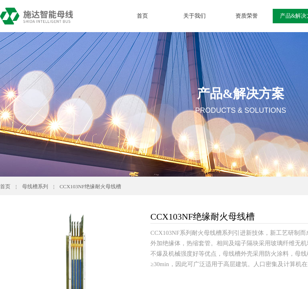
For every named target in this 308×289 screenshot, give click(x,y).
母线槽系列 (35, 186)
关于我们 (194, 16)
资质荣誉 (246, 16)
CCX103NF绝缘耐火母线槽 (90, 186)
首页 (142, 16)
